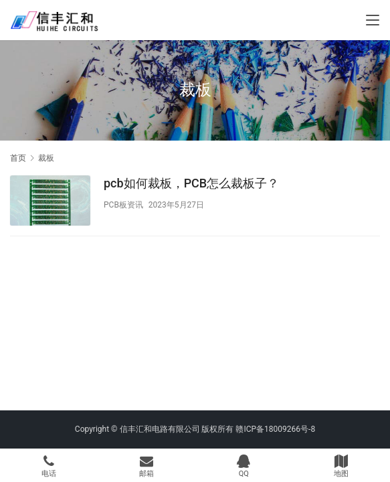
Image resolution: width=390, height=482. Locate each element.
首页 (18, 158)
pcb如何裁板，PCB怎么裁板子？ (191, 183)
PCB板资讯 (123, 205)
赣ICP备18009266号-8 (275, 429)
